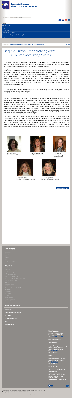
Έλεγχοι (7, 271)
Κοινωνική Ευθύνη (9, 297)
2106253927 (61, 336)
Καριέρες (8, 309)
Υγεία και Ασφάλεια (10, 299)
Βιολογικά (7, 289)
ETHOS (4, 37)
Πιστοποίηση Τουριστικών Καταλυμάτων (14, 35)
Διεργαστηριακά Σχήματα (11, 273)
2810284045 (54, 362)
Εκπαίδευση (5, 30)
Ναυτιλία (7, 257)
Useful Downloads (11, 318)
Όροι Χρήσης (5, 392)
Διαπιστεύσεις (8, 252)
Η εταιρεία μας (6, 25)
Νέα (8, 44)
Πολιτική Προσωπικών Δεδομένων (19, 392)
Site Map (7, 315)
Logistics (7, 259)
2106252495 (54, 336)
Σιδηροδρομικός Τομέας (11, 280)
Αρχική (4, 23)
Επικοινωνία (6, 17)
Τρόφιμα (7, 256)
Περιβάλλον (8, 293)
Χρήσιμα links (9, 324)
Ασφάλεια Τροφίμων (10, 284)
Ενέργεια (7, 295)
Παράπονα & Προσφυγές (13, 312)
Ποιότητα (7, 269)
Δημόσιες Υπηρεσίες (10, 261)
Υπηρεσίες (5, 28)
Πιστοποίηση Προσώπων (9, 32)
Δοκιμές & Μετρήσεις (10, 275)
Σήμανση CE (8, 301)
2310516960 (54, 351)
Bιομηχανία (8, 254)
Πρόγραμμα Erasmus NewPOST (13, 288)
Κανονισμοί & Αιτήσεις (12, 305)
